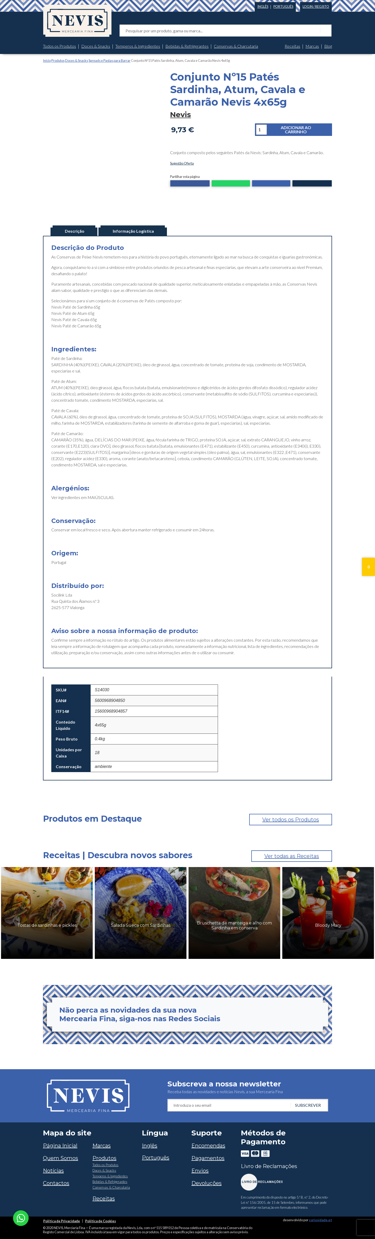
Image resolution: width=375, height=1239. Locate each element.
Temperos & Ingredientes (137, 46)
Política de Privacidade (61, 1219)
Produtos (58, 60)
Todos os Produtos (59, 46)
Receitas (292, 46)
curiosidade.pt (320, 1218)
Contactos (56, 1181)
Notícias (53, 1169)
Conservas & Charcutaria (236, 46)
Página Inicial (60, 1144)
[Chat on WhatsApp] (21, 1217)
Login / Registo (316, 6)
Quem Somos (60, 1156)
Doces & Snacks (95, 46)
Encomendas (208, 1144)
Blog (328, 46)
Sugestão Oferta (182, 163)
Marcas (312, 46)
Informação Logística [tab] (133, 229)
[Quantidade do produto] (261, 129)
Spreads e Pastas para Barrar (109, 60)
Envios (200, 1169)
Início (47, 60)
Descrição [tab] (74, 229)
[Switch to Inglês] (262, 5)
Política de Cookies (100, 1219)
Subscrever (308, 1103)
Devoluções (206, 1181)
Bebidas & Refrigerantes (187, 46)
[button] (190, 183)
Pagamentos (207, 1156)
